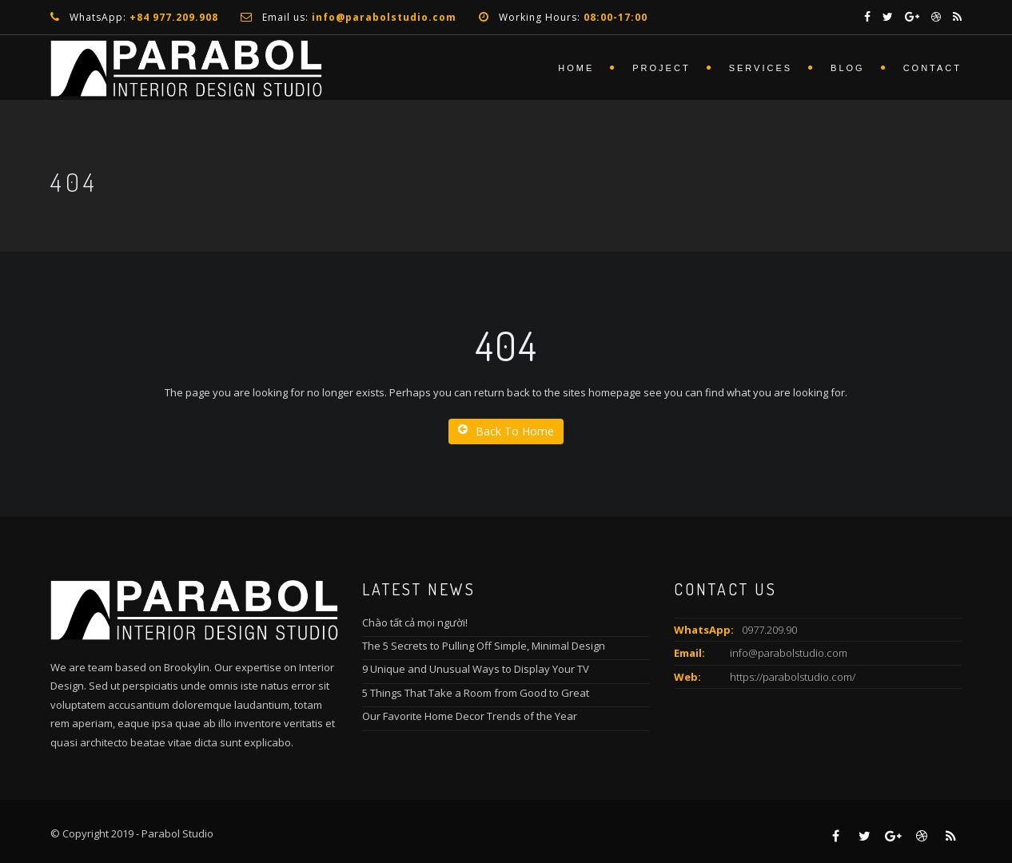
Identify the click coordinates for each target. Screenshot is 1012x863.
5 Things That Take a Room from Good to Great (475, 693)
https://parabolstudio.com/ (792, 677)
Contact (932, 68)
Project (661, 68)
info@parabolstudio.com (788, 653)
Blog (848, 68)
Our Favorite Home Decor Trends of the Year (469, 716)
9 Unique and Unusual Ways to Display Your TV (475, 669)
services (760, 68)
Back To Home (506, 431)
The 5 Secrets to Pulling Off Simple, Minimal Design (483, 645)
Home (576, 68)
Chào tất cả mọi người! (415, 622)
